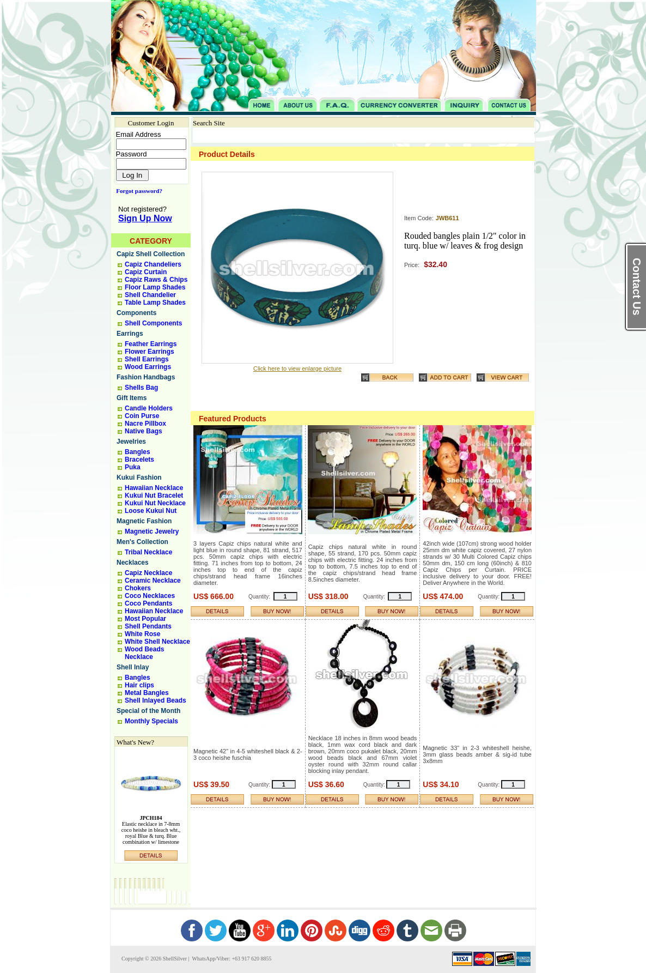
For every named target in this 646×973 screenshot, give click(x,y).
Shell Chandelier (150, 295)
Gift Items (132, 398)
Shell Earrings (147, 359)
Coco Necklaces (150, 596)
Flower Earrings (149, 351)
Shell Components (153, 323)
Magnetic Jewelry (152, 531)
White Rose (142, 634)
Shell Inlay (133, 667)
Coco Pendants (148, 603)
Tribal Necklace (148, 552)
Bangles (137, 452)
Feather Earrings (150, 344)
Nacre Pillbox (145, 423)
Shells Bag (141, 387)
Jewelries (131, 441)
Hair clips (139, 685)
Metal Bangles (147, 693)
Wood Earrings (148, 367)
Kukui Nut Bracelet (154, 495)
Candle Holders (149, 408)
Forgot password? (137, 191)
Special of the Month (148, 711)
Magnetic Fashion (144, 521)
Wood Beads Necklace (144, 653)
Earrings (130, 333)
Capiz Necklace (148, 573)
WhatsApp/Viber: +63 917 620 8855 (231, 959)
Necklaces (133, 562)
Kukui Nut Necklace (155, 503)
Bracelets (139, 459)
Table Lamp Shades (155, 302)
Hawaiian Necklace (154, 488)
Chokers (138, 588)
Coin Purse (142, 416)
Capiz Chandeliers (153, 264)
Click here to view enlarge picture (297, 368)
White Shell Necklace (157, 641)
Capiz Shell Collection (151, 254)
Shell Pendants (148, 626)
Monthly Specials (151, 721)
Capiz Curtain (146, 272)
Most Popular (145, 619)
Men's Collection (142, 542)
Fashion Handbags (146, 377)
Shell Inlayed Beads (155, 700)
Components (136, 313)
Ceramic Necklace (153, 580)
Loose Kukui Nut (150, 511)
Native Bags (143, 431)
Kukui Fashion (139, 477)
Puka (133, 467)
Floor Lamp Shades (155, 287)
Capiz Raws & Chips (156, 279)
